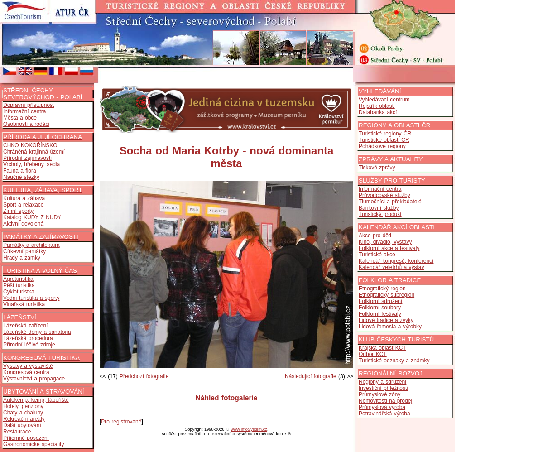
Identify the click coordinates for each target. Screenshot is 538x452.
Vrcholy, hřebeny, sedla (31, 164)
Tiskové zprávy (377, 167)
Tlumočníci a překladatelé (390, 201)
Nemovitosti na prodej (385, 401)
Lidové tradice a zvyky (386, 320)
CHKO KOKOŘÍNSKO (30, 145)
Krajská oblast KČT (382, 348)
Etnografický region (382, 288)
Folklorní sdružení (380, 301)
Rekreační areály (24, 419)
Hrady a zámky (21, 258)
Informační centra (24, 111)
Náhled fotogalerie (226, 398)
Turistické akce (377, 254)
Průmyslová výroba (382, 407)
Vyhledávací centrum (384, 99)
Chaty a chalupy (23, 412)
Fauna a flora (19, 171)
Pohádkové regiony (382, 146)
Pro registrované (121, 421)
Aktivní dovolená (23, 224)
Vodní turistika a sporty (31, 298)
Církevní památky (24, 251)
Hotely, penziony (23, 406)
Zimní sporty (18, 211)
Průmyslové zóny (379, 394)
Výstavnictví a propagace (34, 378)
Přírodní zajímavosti (27, 158)
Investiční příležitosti (383, 388)
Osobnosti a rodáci (26, 124)
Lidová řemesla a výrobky (390, 326)
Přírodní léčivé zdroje (29, 344)
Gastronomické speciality (33, 444)
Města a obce (20, 118)
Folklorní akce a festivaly (389, 248)
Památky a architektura (31, 245)
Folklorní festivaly (380, 314)
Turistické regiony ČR (385, 133)
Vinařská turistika (24, 304)
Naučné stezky (21, 177)
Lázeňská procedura (28, 338)
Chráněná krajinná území (34, 152)
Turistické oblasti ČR (384, 140)
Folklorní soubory (380, 307)
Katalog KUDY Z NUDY (32, 217)
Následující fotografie (310, 376)
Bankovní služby (379, 208)
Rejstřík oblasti (377, 106)
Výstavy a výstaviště (28, 366)
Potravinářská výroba (384, 413)
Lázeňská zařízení (25, 325)
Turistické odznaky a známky (394, 360)
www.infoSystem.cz (249, 429)
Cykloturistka (18, 292)
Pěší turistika (19, 285)
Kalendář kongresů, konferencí (396, 261)
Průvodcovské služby (384, 195)
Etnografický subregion (386, 295)
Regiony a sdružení (382, 382)
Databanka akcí (378, 112)
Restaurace (17, 431)
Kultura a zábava (24, 198)
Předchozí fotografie (144, 376)
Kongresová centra (26, 372)
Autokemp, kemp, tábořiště (36, 400)
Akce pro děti (375, 235)
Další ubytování (22, 425)
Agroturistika (18, 279)
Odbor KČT (373, 354)
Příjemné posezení (26, 438)
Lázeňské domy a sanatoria (37, 332)
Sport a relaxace (23, 205)
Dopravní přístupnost (28, 105)
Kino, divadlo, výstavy (385, 242)
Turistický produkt (380, 214)
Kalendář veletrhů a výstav (391, 267)
